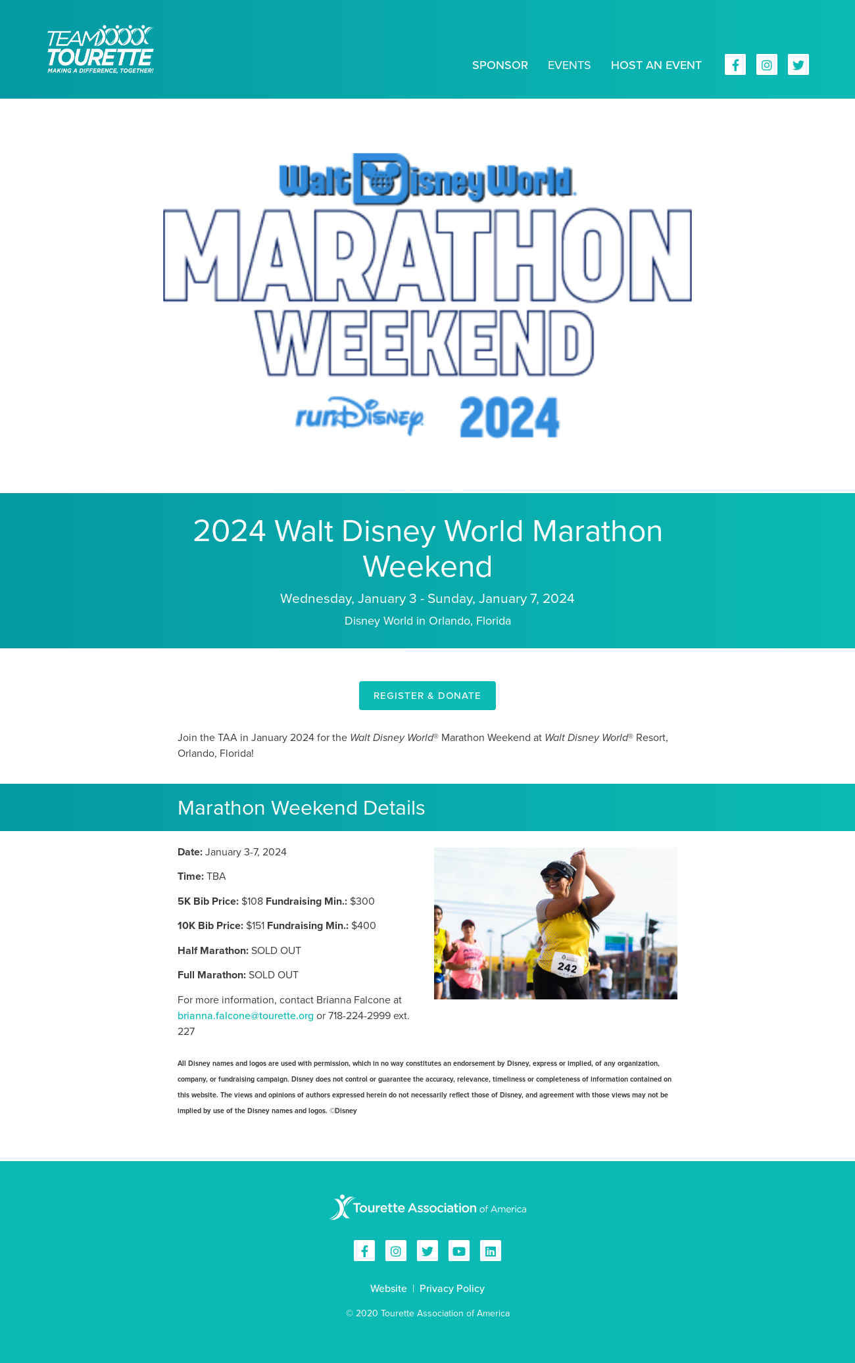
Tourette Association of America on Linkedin (490, 1250)
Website (388, 1288)
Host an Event (656, 65)
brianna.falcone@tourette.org (246, 1015)
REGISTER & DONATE (427, 695)
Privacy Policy (452, 1288)
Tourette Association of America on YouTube (459, 1250)
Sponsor (500, 65)
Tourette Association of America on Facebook (735, 64)
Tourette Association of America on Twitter (798, 64)
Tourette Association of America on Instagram (766, 64)
